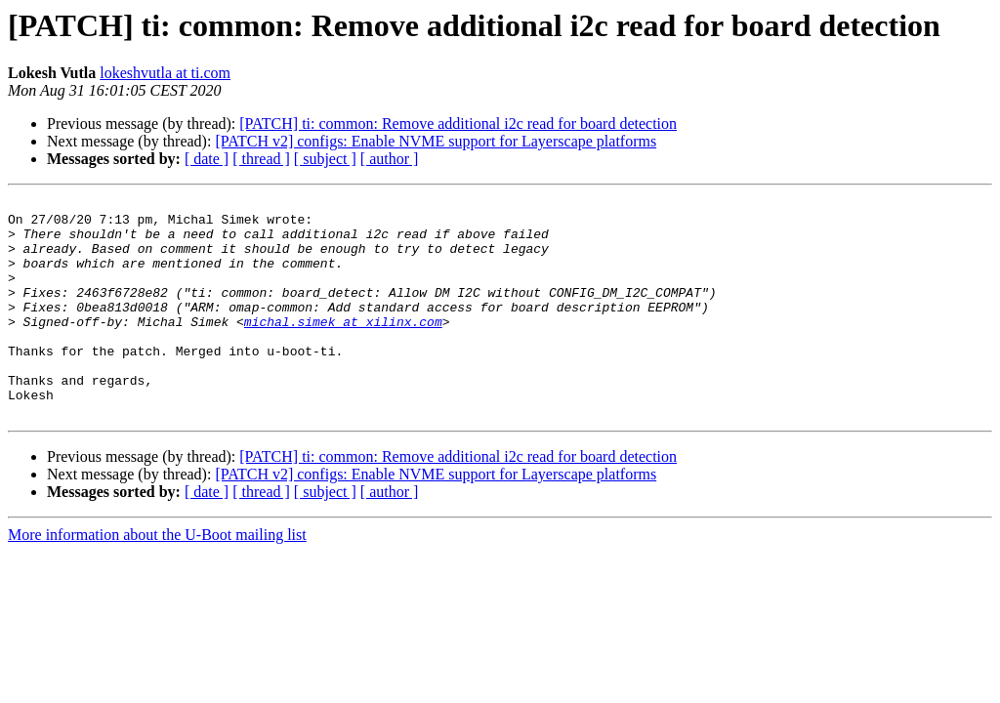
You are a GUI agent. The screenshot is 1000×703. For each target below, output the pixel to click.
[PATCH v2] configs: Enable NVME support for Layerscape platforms (435, 141)
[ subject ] (325, 158)
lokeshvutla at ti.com (165, 72)
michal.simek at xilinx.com (343, 347)
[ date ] (207, 158)
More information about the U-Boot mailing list (157, 578)
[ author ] (389, 158)
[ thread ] (261, 158)
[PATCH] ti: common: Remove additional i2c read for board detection (458, 123)
